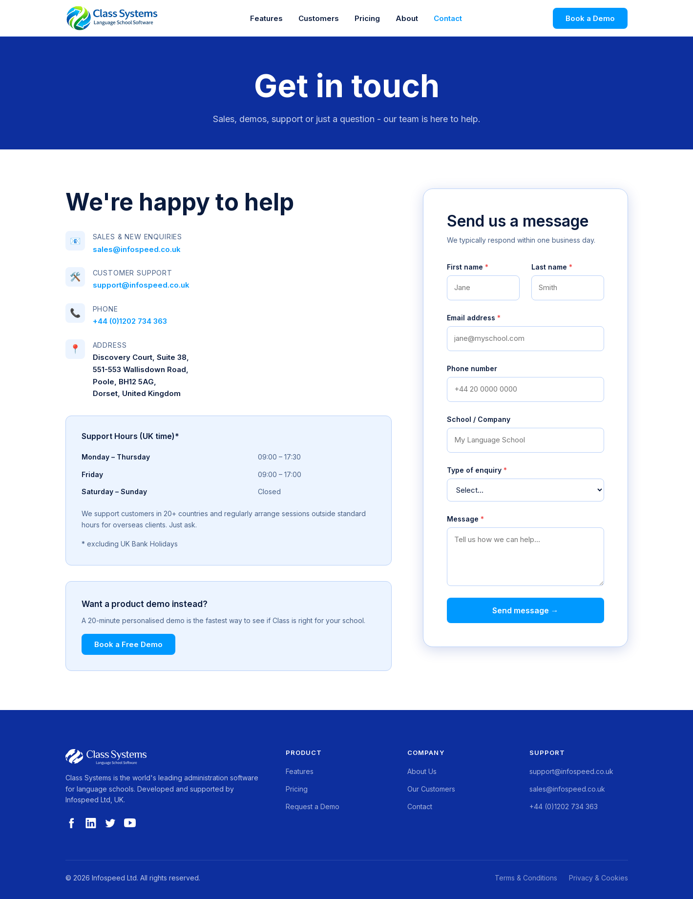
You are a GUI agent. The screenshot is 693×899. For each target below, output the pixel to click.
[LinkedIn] (91, 826)
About (407, 18)
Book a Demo (590, 18)
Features (266, 18)
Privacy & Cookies (598, 878)
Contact (448, 18)
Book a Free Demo (128, 644)
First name (467, 267)
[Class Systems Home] (112, 18)
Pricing (367, 18)
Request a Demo (312, 806)
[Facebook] (71, 826)
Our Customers (431, 789)
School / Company (478, 419)
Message (465, 519)
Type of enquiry (477, 470)
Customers (318, 18)
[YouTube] (130, 826)
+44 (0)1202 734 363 (130, 321)
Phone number (472, 368)
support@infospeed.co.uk (141, 285)
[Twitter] (110, 826)
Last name (551, 267)
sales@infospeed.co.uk (137, 249)
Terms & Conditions (526, 878)
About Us (422, 771)
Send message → (525, 610)
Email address (474, 318)
